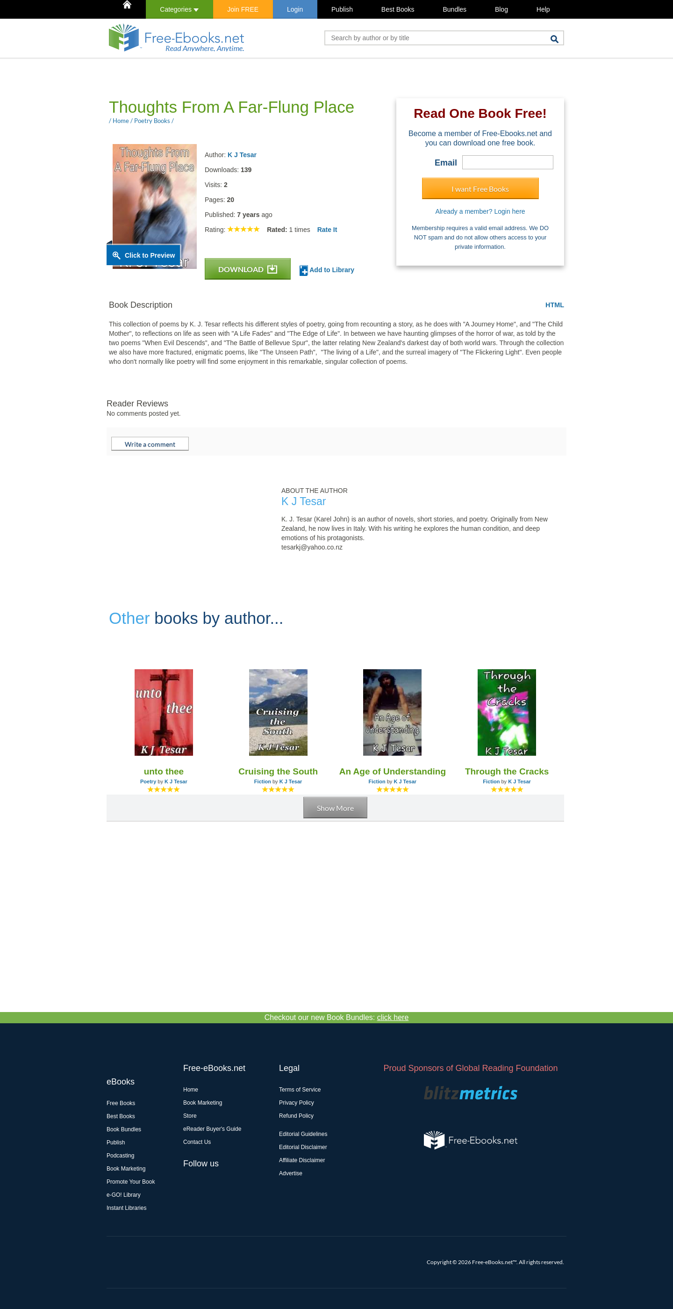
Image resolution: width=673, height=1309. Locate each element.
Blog (501, 9)
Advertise (290, 1173)
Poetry (148, 781)
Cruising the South (278, 771)
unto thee (164, 771)
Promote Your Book (131, 1182)
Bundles (454, 9)
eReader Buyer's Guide (212, 1129)
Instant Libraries (126, 1208)
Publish (342, 9)
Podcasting (120, 1155)
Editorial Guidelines (303, 1134)
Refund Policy (296, 1116)
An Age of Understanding (392, 771)
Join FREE (242, 9)
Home (190, 1089)
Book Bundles (124, 1129)
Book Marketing (126, 1168)
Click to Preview (150, 255)
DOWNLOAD (247, 269)
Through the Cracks (507, 771)
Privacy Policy (296, 1102)
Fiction (262, 781)
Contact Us (197, 1142)
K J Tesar (242, 155)
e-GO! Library (124, 1195)
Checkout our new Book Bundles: (337, 1017)
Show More (335, 807)
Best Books (398, 9)
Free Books (121, 1103)
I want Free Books (480, 188)
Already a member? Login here (480, 211)
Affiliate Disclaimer (302, 1160)
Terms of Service (300, 1089)
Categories (179, 9)
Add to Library (327, 270)
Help (543, 9)
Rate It (327, 229)
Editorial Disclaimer (303, 1147)
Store (190, 1116)
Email (446, 162)
